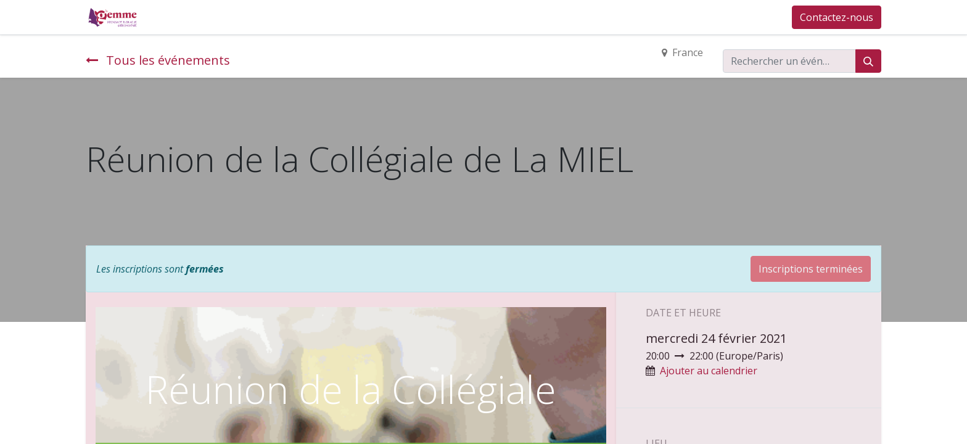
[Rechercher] (868, 61)
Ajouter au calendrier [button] (708, 370)
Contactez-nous (836, 17)
